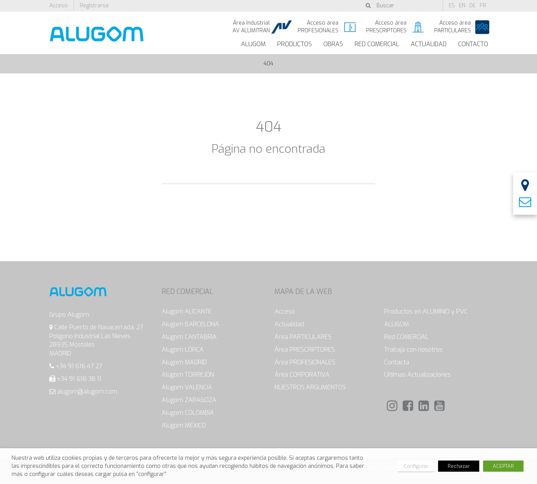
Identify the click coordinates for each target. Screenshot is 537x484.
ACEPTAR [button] (503, 466)
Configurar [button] (416, 466)
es (452, 5)
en (462, 5)
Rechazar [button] (459, 466)
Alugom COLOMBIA (188, 413)
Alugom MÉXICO (184, 425)
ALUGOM (253, 44)
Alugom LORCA (183, 349)
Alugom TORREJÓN (188, 375)
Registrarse (94, 5)
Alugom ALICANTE (187, 311)
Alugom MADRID (184, 362)
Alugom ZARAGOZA (189, 400)
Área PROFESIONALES (304, 362)
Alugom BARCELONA (190, 324)
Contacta (396, 362)
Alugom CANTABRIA (189, 337)
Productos (294, 44)
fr (483, 5)
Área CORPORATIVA (302, 375)
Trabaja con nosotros (413, 349)
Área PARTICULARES (302, 337)
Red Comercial (377, 44)
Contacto (473, 44)
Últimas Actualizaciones (417, 375)
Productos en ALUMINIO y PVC (426, 311)
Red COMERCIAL (406, 337)
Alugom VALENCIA (187, 387)
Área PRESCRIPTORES (304, 349)
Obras (333, 44)
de (472, 5)
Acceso (58, 5)
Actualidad (429, 44)
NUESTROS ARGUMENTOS (310, 387)
